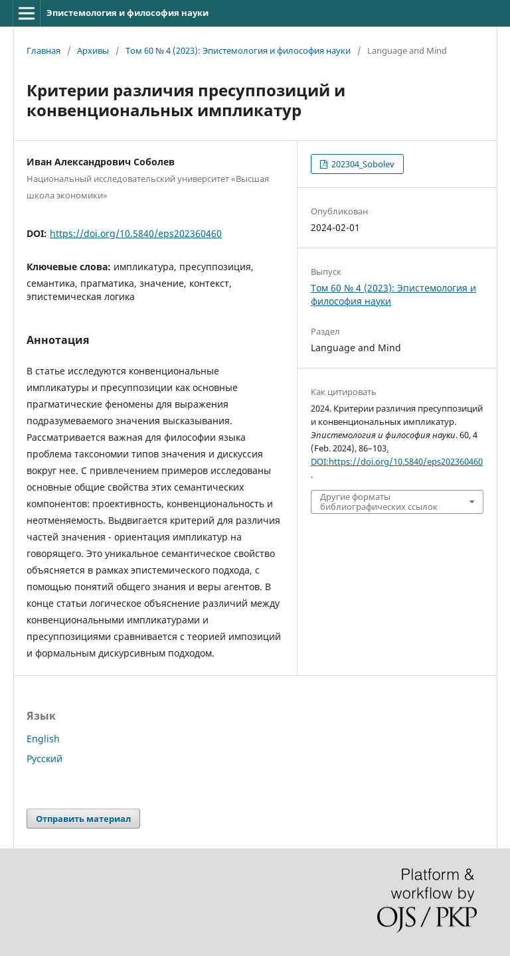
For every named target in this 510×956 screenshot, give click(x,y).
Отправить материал (83, 819)
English (43, 738)
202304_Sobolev (361, 164)
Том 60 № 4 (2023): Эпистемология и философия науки (238, 50)
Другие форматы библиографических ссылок (379, 501)
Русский (44, 758)
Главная (43, 50)
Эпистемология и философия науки (127, 13)
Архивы (93, 50)
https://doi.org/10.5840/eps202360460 (136, 233)
